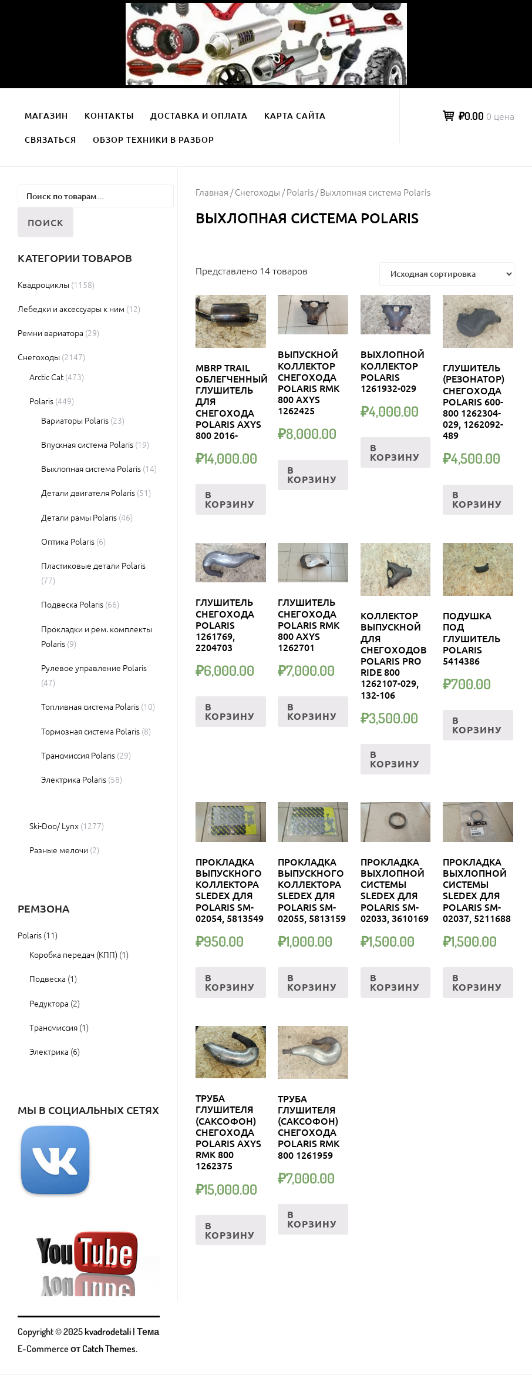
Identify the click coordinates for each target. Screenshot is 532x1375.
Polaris (300, 192)
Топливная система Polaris (90, 706)
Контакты (109, 115)
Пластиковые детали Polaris (93, 565)
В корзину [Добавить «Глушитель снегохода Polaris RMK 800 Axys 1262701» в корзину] (311, 711)
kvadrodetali (108, 1331)
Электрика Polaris (73, 779)
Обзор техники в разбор (153, 139)
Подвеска (47, 978)
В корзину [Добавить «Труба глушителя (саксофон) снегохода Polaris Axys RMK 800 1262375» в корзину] (229, 1230)
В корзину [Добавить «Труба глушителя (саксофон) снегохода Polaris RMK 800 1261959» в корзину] (311, 1219)
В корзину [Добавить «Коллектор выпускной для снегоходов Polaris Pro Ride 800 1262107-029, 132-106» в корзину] (394, 759)
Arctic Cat (46, 377)
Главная (212, 192)
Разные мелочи (58, 850)
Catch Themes (109, 1348)
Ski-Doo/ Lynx (54, 825)
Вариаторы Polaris (75, 420)
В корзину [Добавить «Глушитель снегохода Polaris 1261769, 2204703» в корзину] (229, 711)
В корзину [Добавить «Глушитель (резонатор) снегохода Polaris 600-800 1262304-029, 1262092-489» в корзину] (476, 499)
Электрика (49, 1051)
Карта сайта (295, 115)
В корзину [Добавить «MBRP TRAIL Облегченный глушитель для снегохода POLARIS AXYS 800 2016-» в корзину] (229, 499)
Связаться (50, 139)
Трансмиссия (53, 1027)
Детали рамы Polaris (79, 517)
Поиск (45, 222)
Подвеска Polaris (72, 604)
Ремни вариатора (50, 332)
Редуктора (49, 1003)
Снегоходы (257, 192)
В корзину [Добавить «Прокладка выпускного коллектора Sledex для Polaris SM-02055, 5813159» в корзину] (311, 982)
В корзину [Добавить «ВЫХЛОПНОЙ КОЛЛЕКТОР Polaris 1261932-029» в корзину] (394, 452)
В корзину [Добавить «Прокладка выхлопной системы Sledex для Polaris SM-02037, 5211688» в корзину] (476, 982)
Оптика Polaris (68, 541)
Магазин (46, 115)
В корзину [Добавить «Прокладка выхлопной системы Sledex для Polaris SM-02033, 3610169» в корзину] (394, 982)
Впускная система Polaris (87, 444)
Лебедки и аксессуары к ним (71, 308)
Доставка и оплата (199, 115)
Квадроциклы (43, 284)
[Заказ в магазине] (446, 274)
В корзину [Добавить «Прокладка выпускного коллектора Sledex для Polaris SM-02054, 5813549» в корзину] (229, 982)
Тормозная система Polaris (90, 731)
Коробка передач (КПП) (73, 954)
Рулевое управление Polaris (94, 667)
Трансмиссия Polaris (78, 755)
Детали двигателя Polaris (88, 492)
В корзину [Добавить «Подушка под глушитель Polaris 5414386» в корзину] (476, 725)
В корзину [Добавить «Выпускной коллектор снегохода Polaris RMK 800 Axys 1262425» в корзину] (311, 474)
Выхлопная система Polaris (91, 468)
